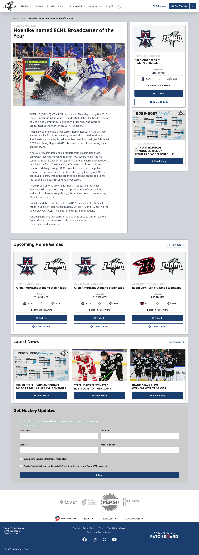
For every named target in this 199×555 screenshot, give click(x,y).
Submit (100, 475)
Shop (109, 6)
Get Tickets (179, 6)
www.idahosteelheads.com (45, 224)
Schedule (25, 6)
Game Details (159, 102)
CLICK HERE (54, 210)
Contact (76, 528)
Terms (101, 528)
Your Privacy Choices (117, 528)
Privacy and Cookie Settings (99, 532)
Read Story (158, 161)
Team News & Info (56, 6)
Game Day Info (78, 6)
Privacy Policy (89, 528)
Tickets (39, 6)
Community (96, 6)
